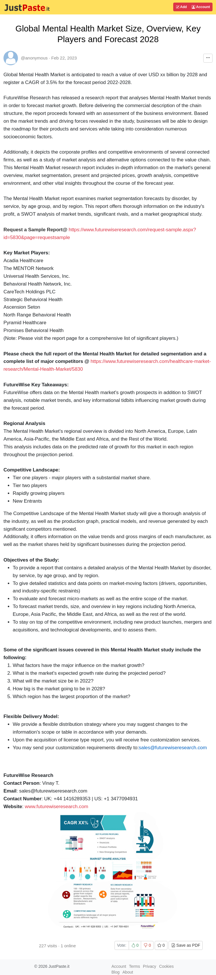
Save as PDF (185, 945)
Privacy (149, 966)
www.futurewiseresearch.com (56, 806)
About (128, 972)
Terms (134, 966)
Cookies (166, 966)
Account (201, 7)
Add (181, 7)
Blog (116, 972)
